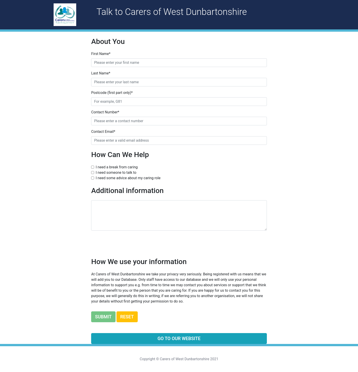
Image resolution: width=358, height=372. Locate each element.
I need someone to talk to (116, 172)
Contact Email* (103, 131)
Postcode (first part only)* (112, 93)
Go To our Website (178, 338)
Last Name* (100, 73)
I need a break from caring (117, 167)
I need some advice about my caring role (128, 178)
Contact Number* (105, 112)
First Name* (100, 54)
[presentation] (125, 243)
